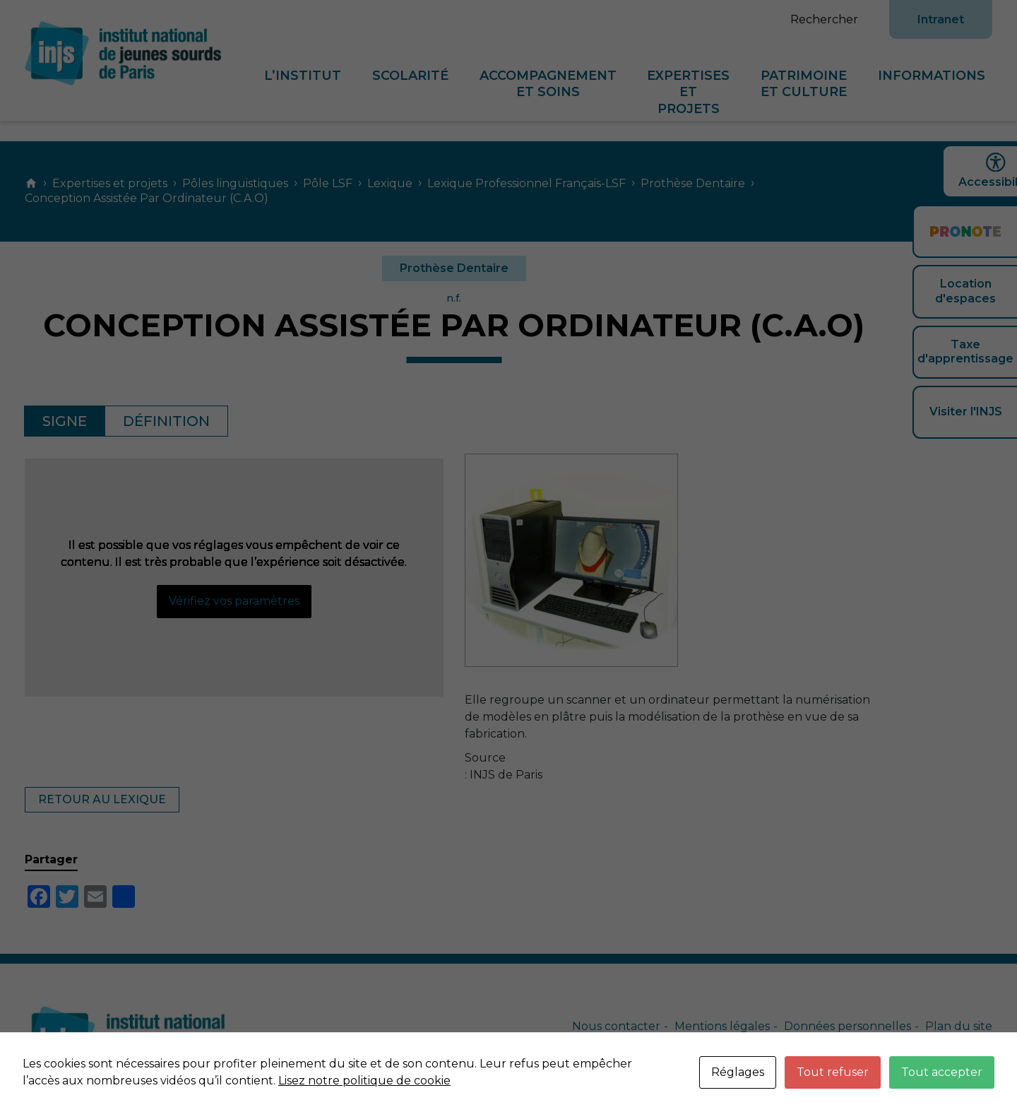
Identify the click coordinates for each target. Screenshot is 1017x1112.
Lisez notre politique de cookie (364, 1080)
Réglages (737, 1072)
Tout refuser (833, 1072)
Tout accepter (941, 1072)
